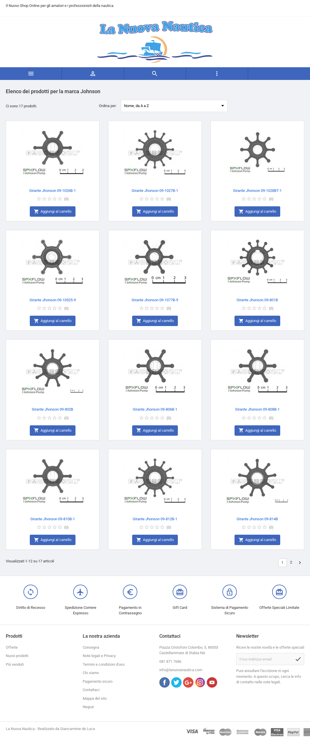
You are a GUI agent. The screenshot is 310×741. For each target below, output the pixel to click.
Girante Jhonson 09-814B (257, 519)
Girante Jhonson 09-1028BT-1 (257, 190)
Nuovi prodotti (17, 656)
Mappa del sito (95, 698)
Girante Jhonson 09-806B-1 (155, 409)
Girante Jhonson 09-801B (257, 300)
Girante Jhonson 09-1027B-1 (155, 190)
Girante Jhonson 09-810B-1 (52, 519)
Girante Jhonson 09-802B (52, 409)
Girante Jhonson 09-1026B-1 (52, 190)
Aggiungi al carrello (52, 211)
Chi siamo (91, 673)
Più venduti (15, 664)
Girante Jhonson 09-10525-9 (52, 300)
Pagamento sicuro (97, 681)
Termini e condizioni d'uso (104, 664)
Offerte (12, 647)
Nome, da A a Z (175, 105)
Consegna (91, 647)
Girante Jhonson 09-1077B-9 (155, 300)
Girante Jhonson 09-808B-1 (257, 409)
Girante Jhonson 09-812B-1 (155, 519)
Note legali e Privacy (99, 656)
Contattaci (91, 690)
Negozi (88, 707)
